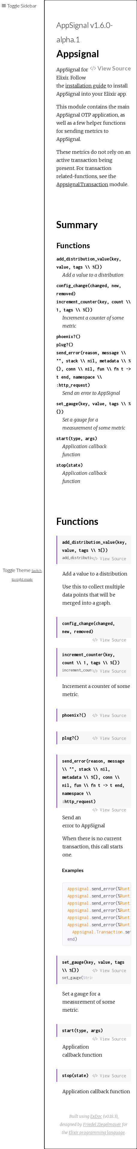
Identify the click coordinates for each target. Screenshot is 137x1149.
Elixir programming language (97, 1132)
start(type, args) (76, 438)
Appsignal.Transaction (82, 184)
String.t (91, 977)
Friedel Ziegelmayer (102, 1124)
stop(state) (69, 465)
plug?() (64, 344)
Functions (73, 245)
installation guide (85, 86)
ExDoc (96, 1116)
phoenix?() (68, 336)
